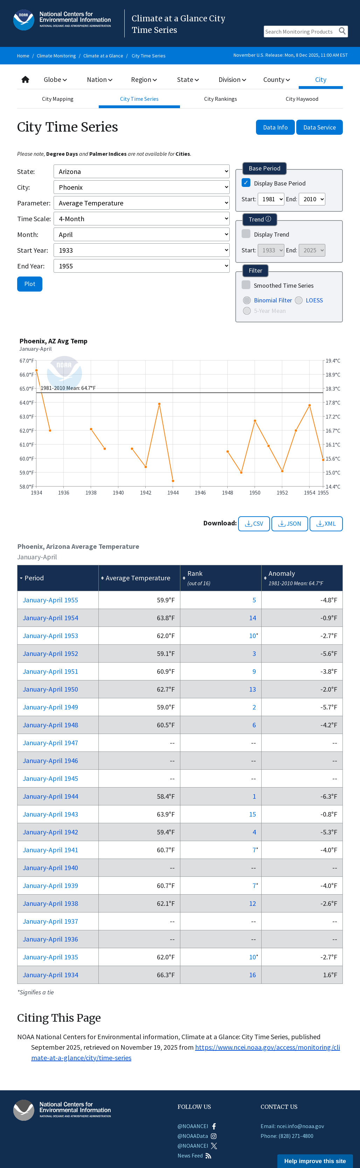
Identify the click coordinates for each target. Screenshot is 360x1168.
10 (252, 635)
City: (23, 187)
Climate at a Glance (103, 56)
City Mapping (58, 98)
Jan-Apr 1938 (50, 903)
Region (144, 79)
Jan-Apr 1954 (50, 617)
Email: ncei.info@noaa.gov (292, 1125)
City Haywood (302, 98)
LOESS (314, 300)
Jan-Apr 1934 (50, 974)
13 (252, 689)
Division (233, 79)
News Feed (195, 1155)
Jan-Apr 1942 (50, 831)
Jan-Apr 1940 (50, 867)
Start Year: (32, 250)
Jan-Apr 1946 (50, 760)
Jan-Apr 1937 (50, 921)
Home (23, 56)
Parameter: (33, 202)
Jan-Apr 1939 (50, 885)
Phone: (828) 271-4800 (287, 1135)
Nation (100, 79)
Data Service (319, 127)
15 (252, 814)
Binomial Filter (273, 300)
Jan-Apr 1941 (50, 849)
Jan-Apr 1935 (50, 956)
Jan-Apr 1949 (50, 706)
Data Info (275, 127)
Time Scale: (34, 218)
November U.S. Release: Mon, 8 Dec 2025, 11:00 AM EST (291, 55)
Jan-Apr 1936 (50, 939)
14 (252, 617)
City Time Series (149, 56)
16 (252, 974)
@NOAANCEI (197, 1125)
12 (252, 903)
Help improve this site (315, 1161)
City (320, 79)
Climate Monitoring (56, 56)
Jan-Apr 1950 (50, 689)
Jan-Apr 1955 (50, 599)
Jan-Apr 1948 (50, 724)
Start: (249, 199)
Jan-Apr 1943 (50, 814)
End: (291, 199)
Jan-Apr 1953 (50, 635)
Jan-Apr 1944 (50, 796)
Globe (56, 79)
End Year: (30, 265)
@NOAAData (197, 1135)
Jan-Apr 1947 (50, 742)
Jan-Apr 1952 (50, 653)
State (188, 79)
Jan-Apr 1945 (50, 778)
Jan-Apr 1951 (50, 671)
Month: (27, 234)
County (276, 79)
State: (26, 171)
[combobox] (180, 79)
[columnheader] (58, 578)
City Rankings (220, 98)
